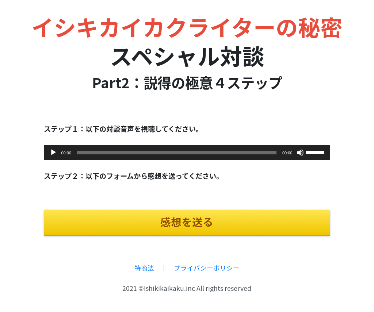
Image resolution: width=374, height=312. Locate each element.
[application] (187, 152)
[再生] (53, 152)
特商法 (144, 268)
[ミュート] (300, 152)
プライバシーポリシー (207, 268)
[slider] (176, 152)
